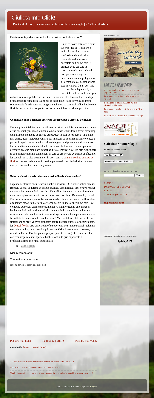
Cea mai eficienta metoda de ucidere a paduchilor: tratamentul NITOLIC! (42, 361)
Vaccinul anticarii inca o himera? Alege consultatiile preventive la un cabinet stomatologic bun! (51, 373)
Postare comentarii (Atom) (34, 347)
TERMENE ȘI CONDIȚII (115, 195)
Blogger (93, 386)
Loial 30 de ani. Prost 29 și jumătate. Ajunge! (123, 115)
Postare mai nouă (20, 340)
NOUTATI (108, 183)
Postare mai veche (86, 340)
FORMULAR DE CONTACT (117, 187)
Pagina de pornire (53, 340)
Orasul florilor (21, 225)
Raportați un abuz (114, 203)
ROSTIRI (108, 191)
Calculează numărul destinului (118, 161)
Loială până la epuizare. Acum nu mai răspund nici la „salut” (120, 104)
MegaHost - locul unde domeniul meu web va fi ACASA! (35, 367)
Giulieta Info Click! (33, 18)
